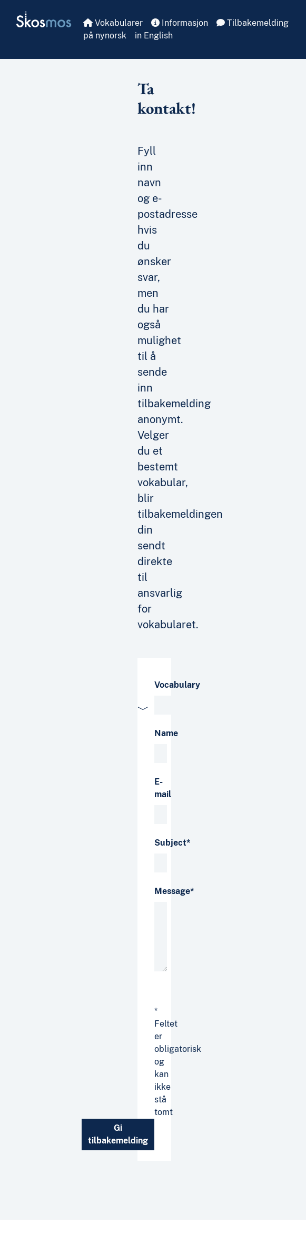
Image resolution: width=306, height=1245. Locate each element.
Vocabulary (177, 685)
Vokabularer (113, 23)
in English (154, 36)
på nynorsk (104, 36)
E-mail (162, 788)
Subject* (172, 843)
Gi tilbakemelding (118, 1134)
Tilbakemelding (252, 23)
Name (166, 733)
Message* (174, 891)
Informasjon (179, 23)
